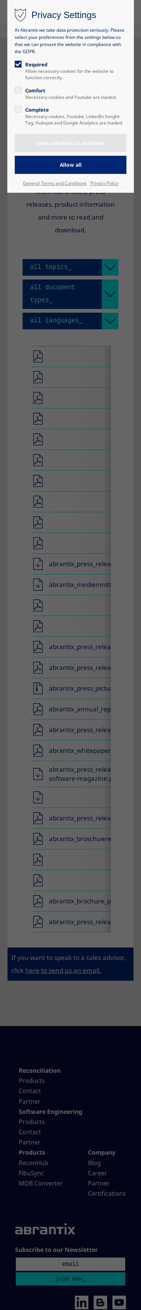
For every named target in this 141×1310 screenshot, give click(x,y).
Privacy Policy (104, 183)
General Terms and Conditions (55, 183)
